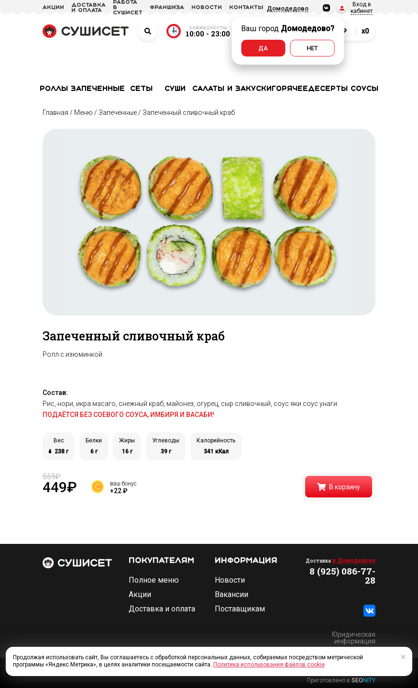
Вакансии (231, 594)
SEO (363, 680)
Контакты (246, 7)
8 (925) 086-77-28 (342, 575)
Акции (140, 594)
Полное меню (154, 580)
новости (206, 7)
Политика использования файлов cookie (269, 664)
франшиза (167, 7)
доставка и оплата (88, 8)
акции (53, 7)
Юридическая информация (353, 637)
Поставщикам (240, 609)
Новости (230, 580)
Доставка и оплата (162, 609)
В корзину (338, 487)
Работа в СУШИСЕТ (128, 7)
